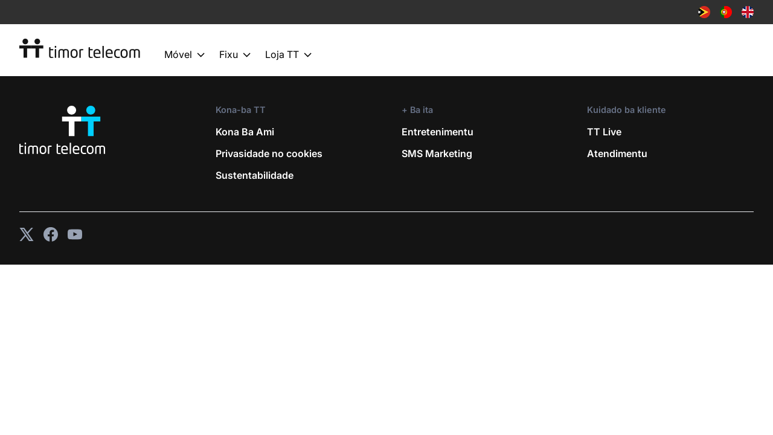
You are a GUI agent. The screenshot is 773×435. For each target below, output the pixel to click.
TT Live (604, 132)
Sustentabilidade (254, 175)
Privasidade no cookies (269, 153)
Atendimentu (617, 153)
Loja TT (288, 55)
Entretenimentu (437, 132)
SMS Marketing (437, 153)
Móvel (184, 55)
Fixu (235, 55)
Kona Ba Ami (245, 132)
